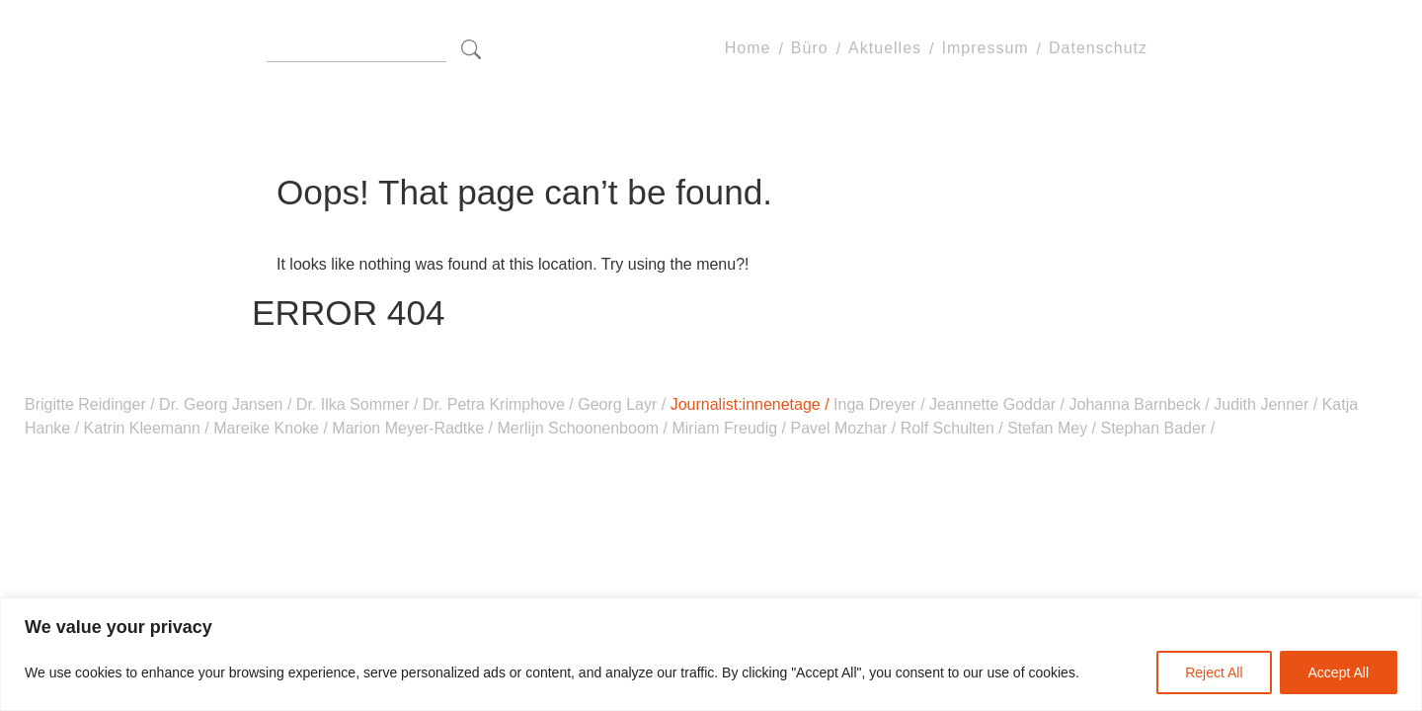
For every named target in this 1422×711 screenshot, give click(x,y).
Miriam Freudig (725, 428)
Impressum (984, 48)
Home (748, 48)
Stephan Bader (1153, 428)
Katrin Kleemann (141, 428)
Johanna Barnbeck (1135, 404)
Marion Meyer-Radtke (408, 428)
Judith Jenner (1261, 404)
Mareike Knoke (266, 428)
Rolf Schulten (947, 428)
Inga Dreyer (876, 404)
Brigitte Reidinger (87, 404)
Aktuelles (884, 48)
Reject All (1213, 672)
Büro (810, 48)
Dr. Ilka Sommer (352, 404)
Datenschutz (1098, 48)
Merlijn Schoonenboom (578, 428)
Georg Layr (618, 404)
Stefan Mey (1047, 428)
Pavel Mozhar (839, 428)
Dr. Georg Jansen (221, 404)
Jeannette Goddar (993, 404)
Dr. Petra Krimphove (493, 404)
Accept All (1338, 672)
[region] (711, 654)
